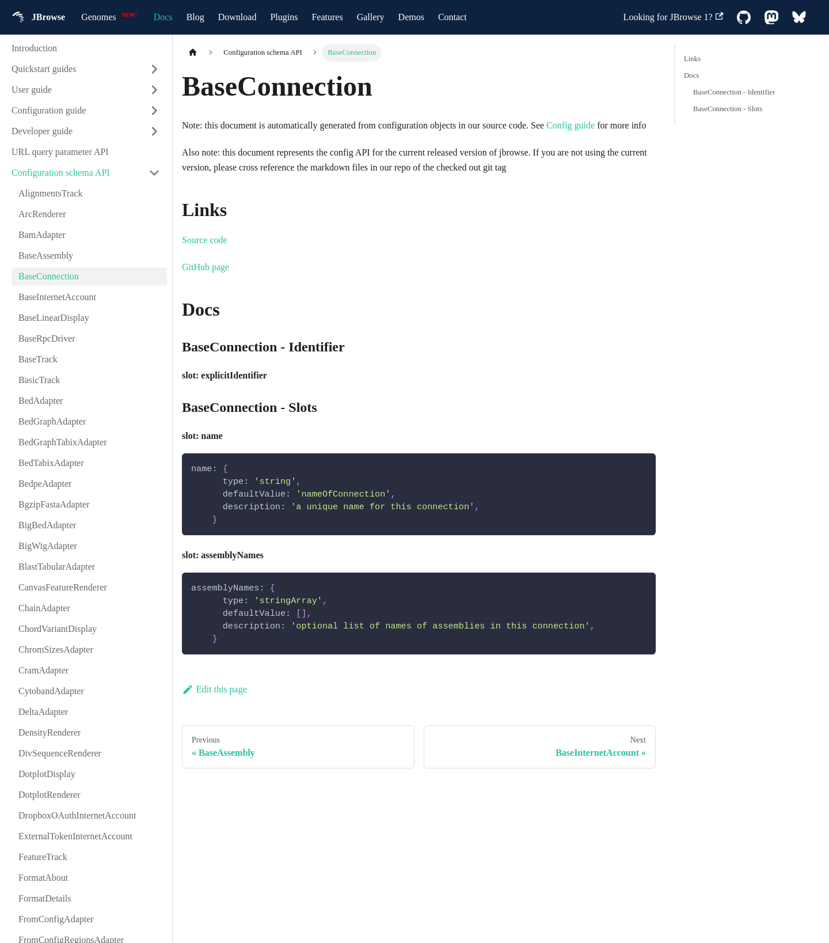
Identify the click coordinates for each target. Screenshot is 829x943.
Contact (452, 17)
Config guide (570, 125)
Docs (163, 17)
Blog (195, 17)
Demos (411, 17)
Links (692, 59)
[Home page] (193, 53)
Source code (204, 240)
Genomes (98, 17)
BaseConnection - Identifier (734, 92)
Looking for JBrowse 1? (673, 17)
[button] (86, 69)
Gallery (371, 17)
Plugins (284, 17)
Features (327, 17)
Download (237, 17)
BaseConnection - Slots (727, 109)
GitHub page (205, 267)
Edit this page (214, 689)
